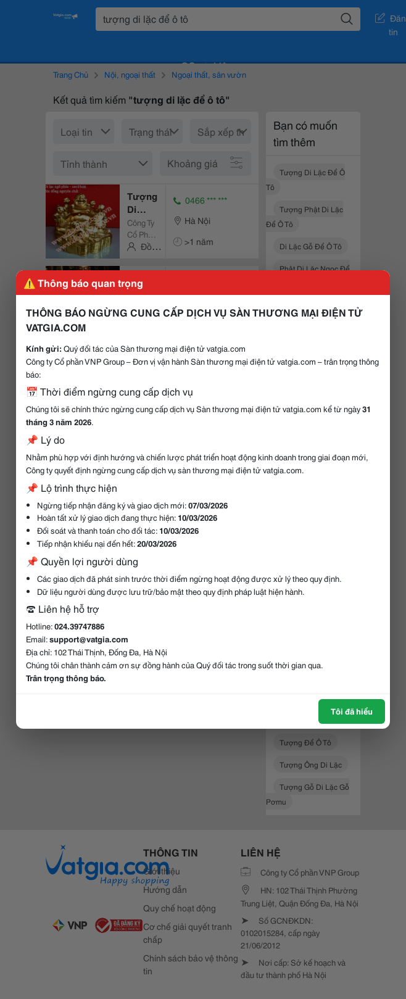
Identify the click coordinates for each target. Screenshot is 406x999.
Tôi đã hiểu (352, 710)
